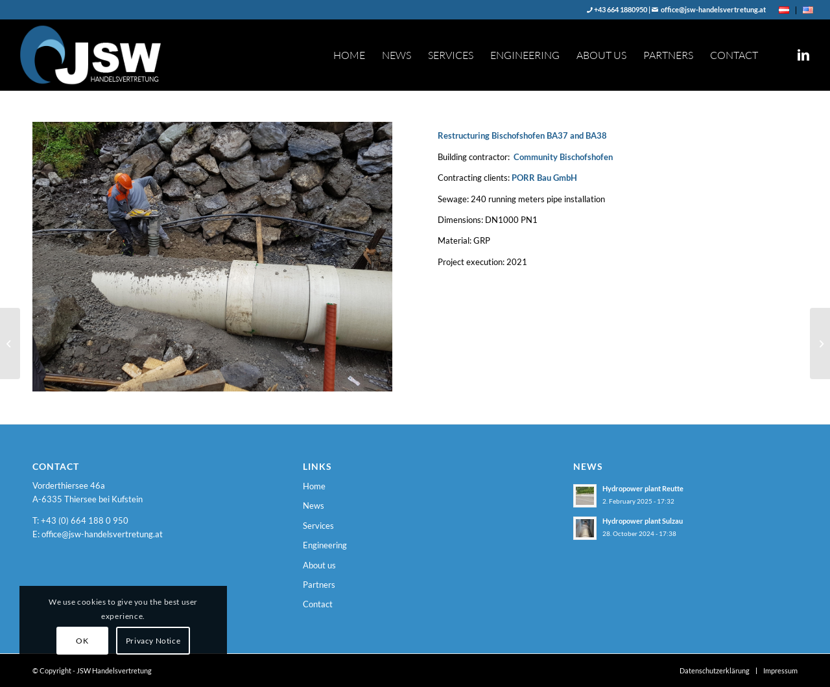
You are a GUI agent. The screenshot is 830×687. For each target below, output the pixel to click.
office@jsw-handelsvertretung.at (712, 9)
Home (314, 486)
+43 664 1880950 (620, 9)
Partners (319, 584)
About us (319, 565)
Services (318, 525)
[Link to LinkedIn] (803, 54)
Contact (318, 604)
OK (82, 641)
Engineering (325, 545)
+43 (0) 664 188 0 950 (84, 520)
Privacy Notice (153, 641)
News (313, 505)
